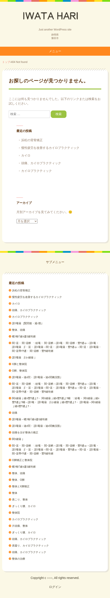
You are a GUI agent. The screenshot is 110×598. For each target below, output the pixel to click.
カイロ (25, 155)
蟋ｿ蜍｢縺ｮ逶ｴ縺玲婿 (24, 336)
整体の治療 (18, 558)
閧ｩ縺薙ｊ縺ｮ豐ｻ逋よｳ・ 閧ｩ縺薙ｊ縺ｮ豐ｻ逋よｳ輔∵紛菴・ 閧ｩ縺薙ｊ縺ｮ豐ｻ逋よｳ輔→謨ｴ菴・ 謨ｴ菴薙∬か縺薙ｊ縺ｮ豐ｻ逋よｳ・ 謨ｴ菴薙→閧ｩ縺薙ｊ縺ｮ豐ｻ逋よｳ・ (56, 402)
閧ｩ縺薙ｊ (18, 439)
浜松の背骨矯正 (32, 140)
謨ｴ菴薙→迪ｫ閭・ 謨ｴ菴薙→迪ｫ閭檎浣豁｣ (36, 377)
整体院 (16, 512)
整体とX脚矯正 (21, 486)
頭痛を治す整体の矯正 (25, 432)
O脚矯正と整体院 (22, 460)
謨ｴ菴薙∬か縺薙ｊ (24, 357)
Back (55, 16)
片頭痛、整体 (20, 525)
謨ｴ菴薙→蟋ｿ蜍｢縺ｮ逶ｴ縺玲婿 (29, 419)
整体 (14, 493)
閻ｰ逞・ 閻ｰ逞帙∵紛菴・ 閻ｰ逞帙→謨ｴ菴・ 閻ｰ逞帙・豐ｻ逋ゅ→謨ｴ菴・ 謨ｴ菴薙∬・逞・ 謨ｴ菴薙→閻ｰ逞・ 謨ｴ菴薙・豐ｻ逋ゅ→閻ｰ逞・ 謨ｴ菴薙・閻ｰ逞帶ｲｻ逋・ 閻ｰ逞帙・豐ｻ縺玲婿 (56, 347)
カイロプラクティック (36, 171)
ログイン (55, 587)
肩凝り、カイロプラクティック (30, 545)
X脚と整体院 (19, 364)
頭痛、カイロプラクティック (41, 163)
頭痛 (14, 412)
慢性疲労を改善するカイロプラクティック (50, 148)
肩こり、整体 (20, 499)
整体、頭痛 (18, 329)
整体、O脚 (18, 479)
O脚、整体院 (19, 370)
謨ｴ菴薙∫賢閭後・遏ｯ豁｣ (27, 323)
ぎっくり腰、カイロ (24, 506)
